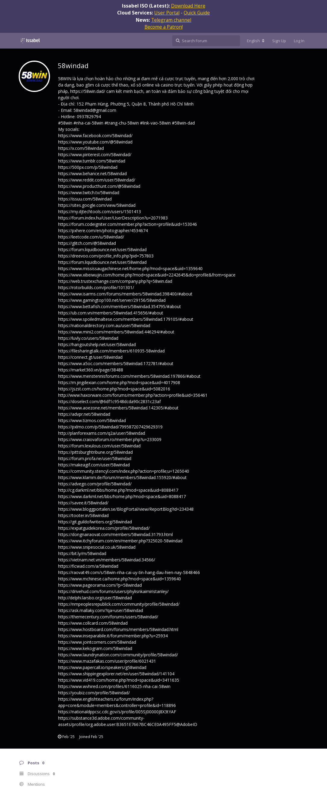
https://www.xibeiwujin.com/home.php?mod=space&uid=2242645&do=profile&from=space (146, 275)
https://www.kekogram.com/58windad (95, 648)
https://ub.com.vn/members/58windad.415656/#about (110, 313)
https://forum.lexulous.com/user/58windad (99, 446)
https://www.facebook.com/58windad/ (95, 135)
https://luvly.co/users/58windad (88, 338)
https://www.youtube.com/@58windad (95, 142)
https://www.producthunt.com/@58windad (99, 186)
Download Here (188, 5)
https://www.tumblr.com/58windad (91, 161)
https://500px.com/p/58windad (87, 167)
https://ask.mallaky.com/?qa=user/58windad (100, 610)
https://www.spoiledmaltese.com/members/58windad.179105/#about (125, 319)
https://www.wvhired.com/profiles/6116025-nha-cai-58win (114, 686)
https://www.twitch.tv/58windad (88, 192)
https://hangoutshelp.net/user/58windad (97, 344)
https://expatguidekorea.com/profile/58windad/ (104, 528)
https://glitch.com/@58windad (87, 243)
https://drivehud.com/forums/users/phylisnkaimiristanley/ (113, 591)
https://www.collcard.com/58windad (93, 623)
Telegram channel (171, 20)
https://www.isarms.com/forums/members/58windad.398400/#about (125, 294)
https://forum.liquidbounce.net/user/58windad (102, 249)
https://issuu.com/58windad (85, 199)
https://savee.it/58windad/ (83, 503)
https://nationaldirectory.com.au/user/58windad (104, 325)
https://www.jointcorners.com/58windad (97, 642)
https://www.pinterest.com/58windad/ (94, 154)
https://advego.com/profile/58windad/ (95, 484)
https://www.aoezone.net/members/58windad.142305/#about (118, 408)
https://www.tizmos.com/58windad (92, 420)
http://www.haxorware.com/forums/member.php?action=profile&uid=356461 (132, 395)
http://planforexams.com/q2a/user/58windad (101, 433)
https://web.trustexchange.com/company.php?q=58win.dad (115, 281)
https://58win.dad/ (87, 91)
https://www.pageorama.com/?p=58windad (100, 585)
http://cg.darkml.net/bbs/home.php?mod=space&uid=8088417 (118, 490)
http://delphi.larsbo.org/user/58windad (95, 598)
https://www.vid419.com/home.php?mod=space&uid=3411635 (118, 680)
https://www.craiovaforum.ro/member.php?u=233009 (109, 439)
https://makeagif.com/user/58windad (94, 465)
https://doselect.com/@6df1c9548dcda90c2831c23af (109, 401)
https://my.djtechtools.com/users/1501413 (99, 211)
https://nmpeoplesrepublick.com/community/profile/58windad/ (118, 604)
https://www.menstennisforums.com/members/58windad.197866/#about (129, 376)
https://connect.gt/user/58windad (90, 357)
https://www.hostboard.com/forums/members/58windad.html (118, 629)
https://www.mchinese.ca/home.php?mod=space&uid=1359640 (119, 579)
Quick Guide (197, 12)
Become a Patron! (164, 27)
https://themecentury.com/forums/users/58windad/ (108, 617)
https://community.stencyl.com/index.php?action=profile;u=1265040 (123, 471)
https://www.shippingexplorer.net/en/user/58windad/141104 (116, 674)
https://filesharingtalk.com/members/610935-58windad (111, 351)
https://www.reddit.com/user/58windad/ (96, 180)
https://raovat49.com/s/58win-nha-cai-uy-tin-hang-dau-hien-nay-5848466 (129, 572)
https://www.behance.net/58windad (92, 173)
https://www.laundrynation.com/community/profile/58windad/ (118, 655)
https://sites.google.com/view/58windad (96, 205)
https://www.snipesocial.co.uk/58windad (96, 547)
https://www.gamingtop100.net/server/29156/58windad (112, 300)
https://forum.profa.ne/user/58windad (94, 458)
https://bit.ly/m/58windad (82, 553)
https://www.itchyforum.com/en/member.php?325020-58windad (120, 541)
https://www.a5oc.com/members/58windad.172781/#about (115, 363)
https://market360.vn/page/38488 (90, 370)
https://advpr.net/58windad (84, 414)
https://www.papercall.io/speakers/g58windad (102, 667)
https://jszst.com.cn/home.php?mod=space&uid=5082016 (114, 389)
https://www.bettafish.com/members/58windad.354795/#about (119, 306)
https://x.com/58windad (81, 148)
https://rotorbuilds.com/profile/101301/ (96, 287)
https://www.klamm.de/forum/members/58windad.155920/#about (122, 477)
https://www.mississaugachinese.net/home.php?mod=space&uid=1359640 (130, 268)
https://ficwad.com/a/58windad (88, 566)
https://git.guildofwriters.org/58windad (95, 522)
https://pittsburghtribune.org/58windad (95, 452)
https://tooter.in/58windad (83, 515)
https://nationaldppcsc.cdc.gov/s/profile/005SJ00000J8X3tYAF (117, 712)
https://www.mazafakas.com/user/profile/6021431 (107, 661)
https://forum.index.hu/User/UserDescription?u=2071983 (113, 218)
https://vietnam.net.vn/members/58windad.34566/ (106, 560)
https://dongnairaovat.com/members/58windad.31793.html (115, 534)
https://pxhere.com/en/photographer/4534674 (103, 230)
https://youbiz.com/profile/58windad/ (94, 693)
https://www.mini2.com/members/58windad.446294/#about (116, 332)
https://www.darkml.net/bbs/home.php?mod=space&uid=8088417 (122, 496)
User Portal (166, 12)
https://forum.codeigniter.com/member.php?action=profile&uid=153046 (127, 224)
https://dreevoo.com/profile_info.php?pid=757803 (106, 256)
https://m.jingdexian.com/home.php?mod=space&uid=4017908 (119, 382)
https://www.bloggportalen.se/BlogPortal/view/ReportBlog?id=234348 (126, 509)
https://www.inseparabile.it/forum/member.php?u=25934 (113, 636)
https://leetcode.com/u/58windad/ (91, 237)
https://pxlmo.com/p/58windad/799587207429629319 (110, 427)
